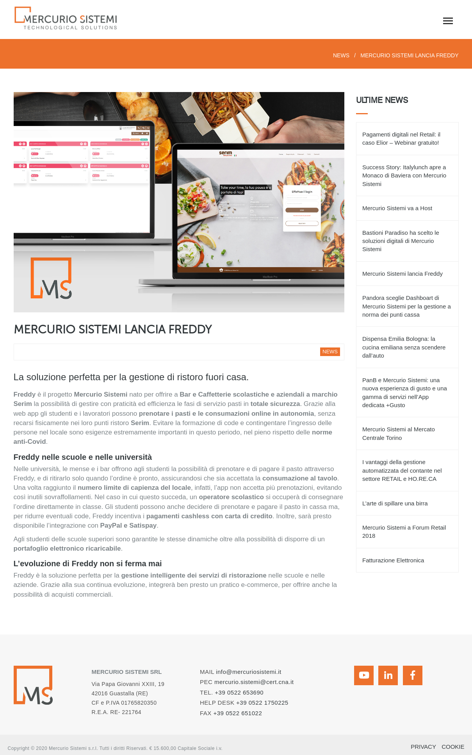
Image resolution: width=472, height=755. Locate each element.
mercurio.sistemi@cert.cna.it (254, 682)
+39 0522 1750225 (262, 702)
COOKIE (453, 746)
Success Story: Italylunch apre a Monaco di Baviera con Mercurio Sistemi (404, 175)
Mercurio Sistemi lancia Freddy (402, 273)
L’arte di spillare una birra (395, 503)
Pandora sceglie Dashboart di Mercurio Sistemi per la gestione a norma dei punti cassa (406, 306)
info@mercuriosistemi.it (248, 671)
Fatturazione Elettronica (393, 560)
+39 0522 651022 (238, 713)
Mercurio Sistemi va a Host (397, 208)
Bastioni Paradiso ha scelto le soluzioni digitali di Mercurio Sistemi (400, 241)
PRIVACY (423, 746)
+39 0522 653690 (239, 692)
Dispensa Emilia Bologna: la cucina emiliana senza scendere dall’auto (403, 347)
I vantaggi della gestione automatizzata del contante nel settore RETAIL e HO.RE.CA (402, 470)
